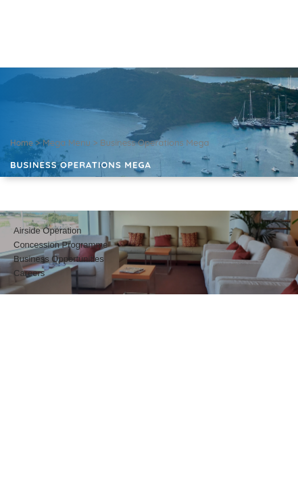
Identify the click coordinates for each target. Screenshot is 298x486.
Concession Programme (60, 245)
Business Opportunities (59, 259)
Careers (29, 273)
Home (21, 143)
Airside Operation (47, 230)
